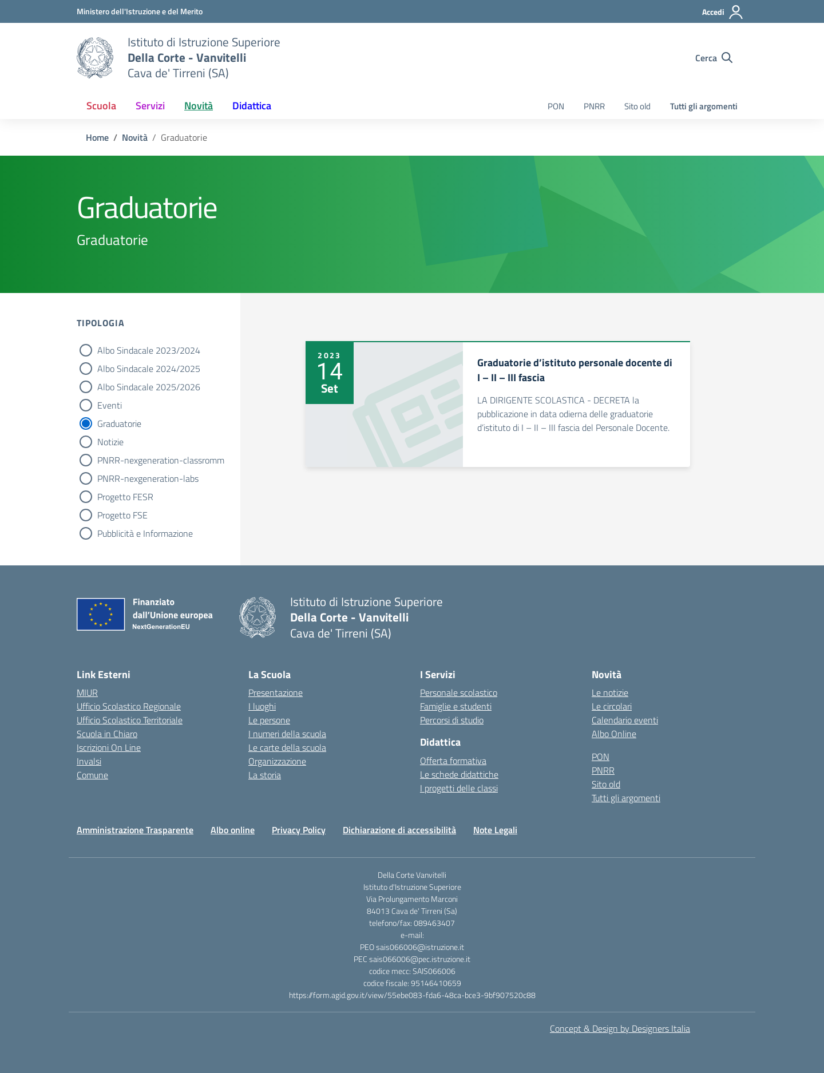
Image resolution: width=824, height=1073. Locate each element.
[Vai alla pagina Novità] (135, 137)
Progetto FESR (125, 497)
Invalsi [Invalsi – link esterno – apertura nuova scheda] (89, 761)
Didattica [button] (251, 105)
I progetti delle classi (459, 788)
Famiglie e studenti (456, 706)
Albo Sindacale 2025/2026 (148, 387)
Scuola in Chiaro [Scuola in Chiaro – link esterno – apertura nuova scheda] (107, 734)
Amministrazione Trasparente (135, 830)
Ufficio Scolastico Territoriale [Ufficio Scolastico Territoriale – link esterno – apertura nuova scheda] (130, 720)
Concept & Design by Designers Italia (620, 1028)
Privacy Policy (299, 830)
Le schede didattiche (459, 774)
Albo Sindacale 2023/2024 (148, 350)
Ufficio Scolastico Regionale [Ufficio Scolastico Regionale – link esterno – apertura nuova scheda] (129, 706)
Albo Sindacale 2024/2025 (148, 368)
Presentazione (275, 692)
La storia (264, 775)
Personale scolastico (458, 692)
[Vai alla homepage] (95, 57)
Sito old (637, 106)
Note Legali (495, 830)
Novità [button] (198, 105)
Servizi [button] (150, 105)
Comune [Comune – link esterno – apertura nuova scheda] (92, 775)
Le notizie (610, 692)
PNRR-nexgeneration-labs (148, 478)
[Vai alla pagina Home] (97, 137)
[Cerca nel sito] (714, 57)
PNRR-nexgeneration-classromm (160, 460)
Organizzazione (277, 761)
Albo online (233, 830)
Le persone (269, 720)
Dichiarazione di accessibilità (399, 830)
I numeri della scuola (287, 734)
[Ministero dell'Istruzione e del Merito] (140, 11)
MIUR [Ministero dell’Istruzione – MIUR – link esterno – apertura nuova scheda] (87, 692)
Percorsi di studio (452, 720)
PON (556, 106)
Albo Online (614, 734)
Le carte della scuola (287, 747)
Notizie (110, 442)
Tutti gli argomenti (704, 106)
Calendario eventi (625, 720)
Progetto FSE (122, 515)
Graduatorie (119, 423)
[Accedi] (723, 12)
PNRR (594, 106)
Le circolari (612, 706)
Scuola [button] (101, 105)
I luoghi (262, 706)
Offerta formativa (453, 760)
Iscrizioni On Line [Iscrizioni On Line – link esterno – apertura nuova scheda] (109, 747)
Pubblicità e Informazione (145, 533)
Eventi (109, 405)
